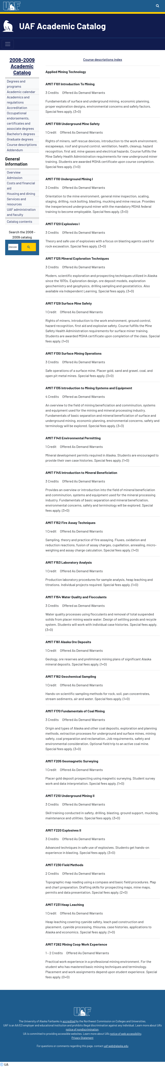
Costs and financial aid (21, 185)
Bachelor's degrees (21, 134)
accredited (69, 1021)
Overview (14, 172)
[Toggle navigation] (8, 44)
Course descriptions (22, 144)
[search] (13, 247)
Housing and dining (21, 193)
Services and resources (16, 201)
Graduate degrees (20, 139)
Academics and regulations (18, 99)
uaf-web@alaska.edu (116, 1046)
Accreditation (17, 107)
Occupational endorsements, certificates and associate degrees (20, 120)
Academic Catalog (22, 69)
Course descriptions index (102, 59)
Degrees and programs (16, 83)
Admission (14, 178)
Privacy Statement (82, 1038)
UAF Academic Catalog (62, 26)
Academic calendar (21, 92)
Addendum (15, 150)
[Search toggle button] (157, 5)
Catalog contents (19, 221)
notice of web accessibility (125, 1033)
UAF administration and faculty (21, 212)
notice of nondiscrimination (82, 1029)
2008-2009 (22, 60)
